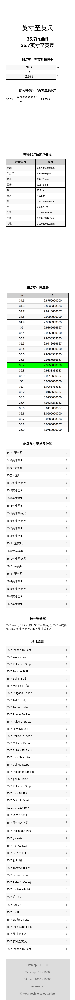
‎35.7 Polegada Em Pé (20, 771)
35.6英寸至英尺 (16, 520)
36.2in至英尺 (15, 566)
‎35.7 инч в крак (16, 657)
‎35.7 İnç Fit (13, 912)
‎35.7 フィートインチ (19, 852)
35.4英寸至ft (14, 505)
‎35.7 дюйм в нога (18, 875)
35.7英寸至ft (14, 528)
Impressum (37, 986)
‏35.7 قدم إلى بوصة (18, 807)
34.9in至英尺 (15, 467)
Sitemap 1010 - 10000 (37, 979)
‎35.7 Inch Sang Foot (19, 926)
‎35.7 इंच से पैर (14, 838)
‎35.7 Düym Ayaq (17, 814)
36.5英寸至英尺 (16, 588)
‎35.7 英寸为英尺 (17, 933)
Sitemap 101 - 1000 (37, 972)
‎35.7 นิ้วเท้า (14, 897)
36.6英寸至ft (14, 596)
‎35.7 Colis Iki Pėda (18, 743)
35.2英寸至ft (14, 490)
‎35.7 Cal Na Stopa (18, 764)
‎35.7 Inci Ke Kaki (17, 845)
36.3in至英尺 (15, 573)
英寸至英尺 (38, 28)
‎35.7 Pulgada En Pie (19, 693)
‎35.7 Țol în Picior (17, 779)
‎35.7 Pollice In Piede (19, 736)
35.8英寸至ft (14, 535)
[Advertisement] (38, 10)
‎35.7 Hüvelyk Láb (17, 728)
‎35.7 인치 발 (14, 860)
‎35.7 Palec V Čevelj (19, 882)
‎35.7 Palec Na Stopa (19, 664)
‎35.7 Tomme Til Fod (19, 671)
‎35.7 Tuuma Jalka (18, 707)
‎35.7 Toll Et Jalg (16, 700)
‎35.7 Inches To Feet (19, 650)
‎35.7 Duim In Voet (18, 800)
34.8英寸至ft (14, 460)
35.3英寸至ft (14, 498)
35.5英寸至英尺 (16, 513)
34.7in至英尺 (15, 452)
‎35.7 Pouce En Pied (19, 714)
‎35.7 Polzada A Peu (19, 830)
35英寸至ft (13, 475)
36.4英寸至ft (14, 581)
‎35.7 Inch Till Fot (17, 793)
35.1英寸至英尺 (16, 482)
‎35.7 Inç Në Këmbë (19, 889)
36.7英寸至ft (14, 604)
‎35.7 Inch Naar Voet (19, 757)
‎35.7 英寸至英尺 (17, 941)
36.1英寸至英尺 (16, 558)
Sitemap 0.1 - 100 (37, 965)
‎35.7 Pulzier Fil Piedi (19, 750)
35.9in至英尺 (15, 543)
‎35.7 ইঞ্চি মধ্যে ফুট (17, 822)
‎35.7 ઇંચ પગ (14, 905)
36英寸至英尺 (15, 551)
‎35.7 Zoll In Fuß (16, 678)
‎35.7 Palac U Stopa (19, 721)
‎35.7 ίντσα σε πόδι (18, 685)
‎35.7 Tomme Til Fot (18, 868)
